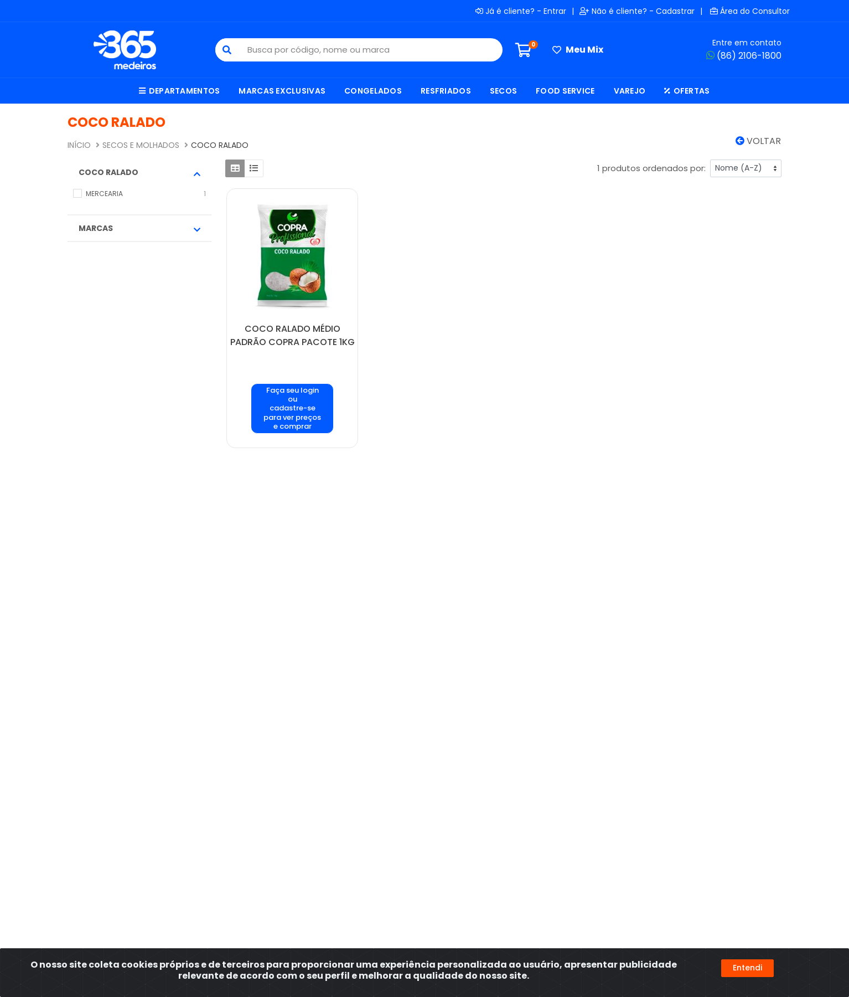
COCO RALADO (139, 172)
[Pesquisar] (227, 49)
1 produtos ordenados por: (651, 168)
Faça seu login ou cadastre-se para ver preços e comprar (292, 408)
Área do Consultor (750, 11)
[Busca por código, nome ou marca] (370, 49)
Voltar (758, 141)
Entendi (747, 967)
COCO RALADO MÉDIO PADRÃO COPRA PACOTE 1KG (292, 335)
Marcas (139, 228)
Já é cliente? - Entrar (520, 11)
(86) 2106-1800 (743, 55)
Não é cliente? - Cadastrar (637, 11)
